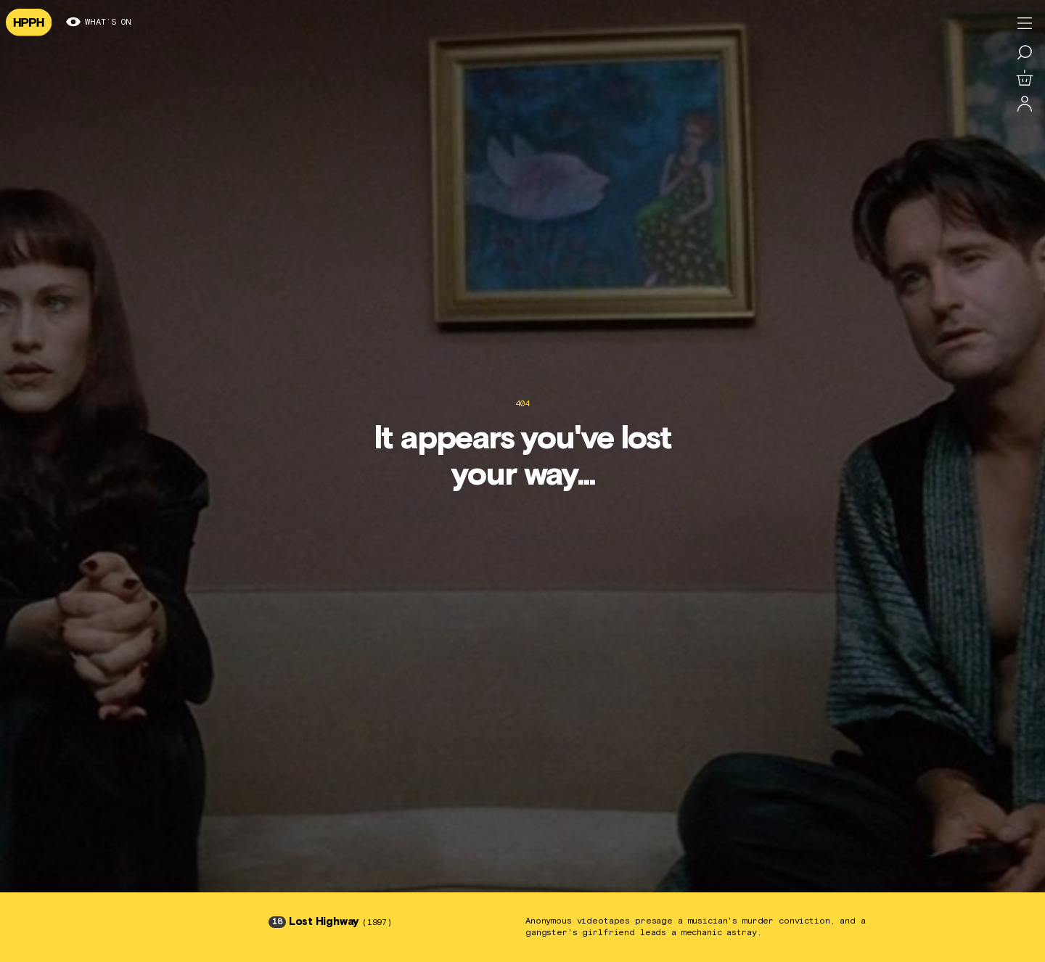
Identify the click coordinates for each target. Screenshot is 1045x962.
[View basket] (1024, 78)
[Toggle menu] (1024, 23)
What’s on (98, 22)
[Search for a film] (1024, 52)
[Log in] (1024, 104)
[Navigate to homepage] (29, 22)
